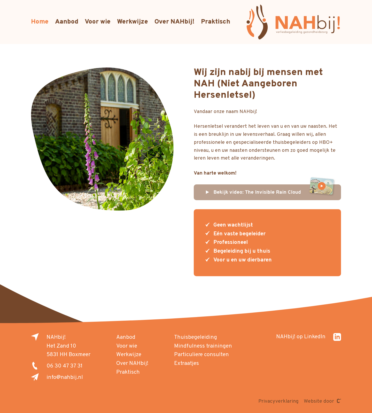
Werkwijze (132, 22)
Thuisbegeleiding (195, 337)
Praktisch (215, 22)
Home (40, 22)
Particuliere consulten (201, 354)
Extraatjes (186, 363)
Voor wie (98, 22)
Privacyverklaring (278, 401)
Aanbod (66, 22)
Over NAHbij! (174, 22)
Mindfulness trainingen (203, 346)
